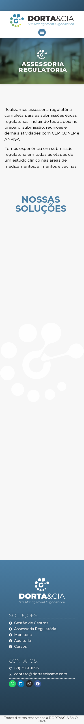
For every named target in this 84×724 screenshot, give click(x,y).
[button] (42, 32)
